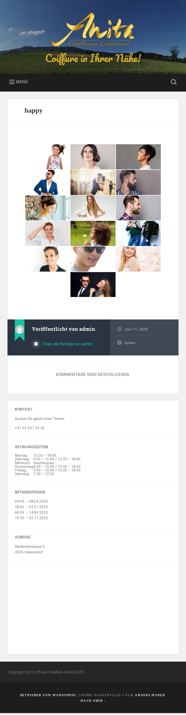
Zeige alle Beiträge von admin (67, 346)
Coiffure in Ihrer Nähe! (93, 58)
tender (130, 345)
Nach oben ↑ (93, 702)
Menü (22, 84)
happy (33, 112)
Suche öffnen (173, 84)
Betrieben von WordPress (48, 697)
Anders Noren (150, 697)
